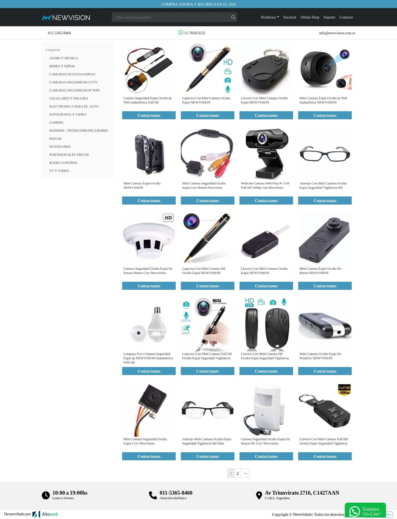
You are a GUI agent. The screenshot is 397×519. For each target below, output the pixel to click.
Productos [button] (268, 17)
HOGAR (55, 138)
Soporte (329, 17)
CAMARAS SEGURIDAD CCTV (73, 82)
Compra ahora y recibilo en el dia (198, 4)
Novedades (59, 146)
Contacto (346, 17)
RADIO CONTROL (63, 162)
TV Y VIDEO (59, 170)
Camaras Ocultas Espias (72, 74)
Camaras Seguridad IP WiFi (74, 90)
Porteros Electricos (69, 154)
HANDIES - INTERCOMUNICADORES (78, 130)
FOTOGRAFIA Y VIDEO (67, 114)
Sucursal (289, 17)
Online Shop (310, 17)
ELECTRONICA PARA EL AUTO (74, 106)
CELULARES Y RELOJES (68, 98)
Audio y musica (63, 58)
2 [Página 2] (238, 473)
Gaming (56, 122)
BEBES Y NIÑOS (62, 66)
